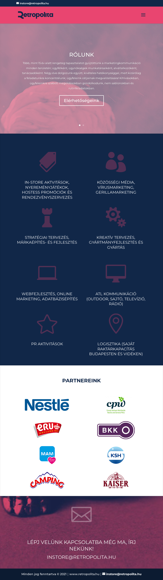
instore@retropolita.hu (81, 557)
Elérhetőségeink (81, 100)
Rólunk (81, 55)
